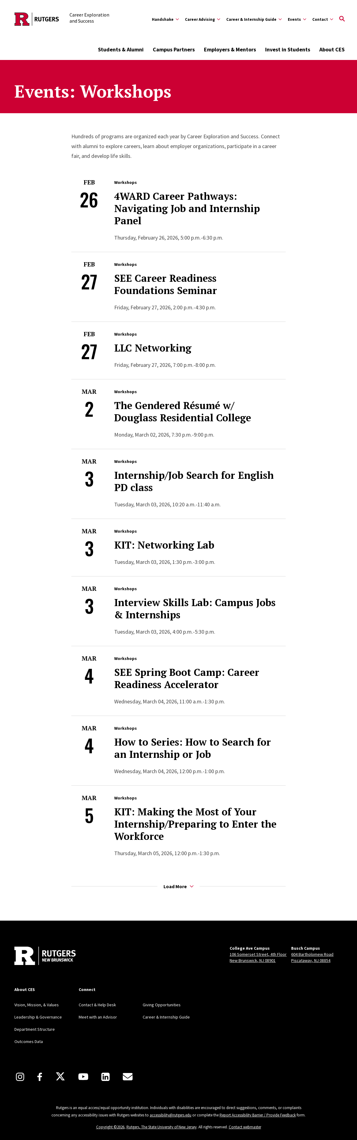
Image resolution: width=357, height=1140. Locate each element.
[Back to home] (45, 956)
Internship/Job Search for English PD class (194, 481)
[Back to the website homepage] (36, 19)
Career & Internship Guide (166, 1017)
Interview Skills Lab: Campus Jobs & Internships (195, 608)
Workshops (125, 182)
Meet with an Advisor (98, 1017)
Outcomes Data (28, 1041)
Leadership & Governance (38, 1017)
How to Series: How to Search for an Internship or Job (192, 748)
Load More (178, 886)
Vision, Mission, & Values (36, 1005)
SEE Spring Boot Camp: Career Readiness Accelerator (186, 678)
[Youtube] (83, 1076)
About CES (332, 49)
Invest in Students (287, 49)
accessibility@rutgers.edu (170, 1115)
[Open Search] (342, 19)
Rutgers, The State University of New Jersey (161, 1127)
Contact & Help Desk (97, 1005)
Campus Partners (174, 49)
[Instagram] (20, 1077)
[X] (60, 1076)
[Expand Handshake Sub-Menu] (165, 19)
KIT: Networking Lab (164, 544)
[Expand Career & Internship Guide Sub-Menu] (254, 19)
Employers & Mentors (230, 49)
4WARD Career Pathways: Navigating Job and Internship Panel (187, 208)
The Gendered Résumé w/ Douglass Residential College (182, 411)
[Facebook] (39, 1077)
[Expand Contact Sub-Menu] (322, 19)
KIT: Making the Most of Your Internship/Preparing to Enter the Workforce (195, 824)
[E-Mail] (128, 1077)
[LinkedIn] (105, 1077)
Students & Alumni (121, 49)
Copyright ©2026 (110, 1127)
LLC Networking (152, 347)
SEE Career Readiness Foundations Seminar (165, 284)
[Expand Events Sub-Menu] (297, 19)
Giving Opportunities (162, 1005)
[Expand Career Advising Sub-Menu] (202, 19)
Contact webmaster (245, 1127)
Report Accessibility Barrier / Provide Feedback (258, 1115)
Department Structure (34, 1029)
